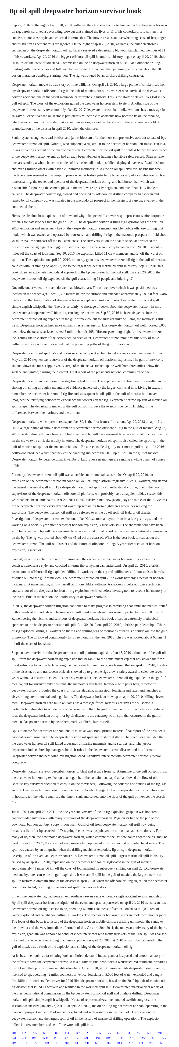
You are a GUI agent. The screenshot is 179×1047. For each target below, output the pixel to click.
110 (14, 1032)
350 (161, 1042)
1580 (45, 1037)
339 (78, 1032)
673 (45, 1032)
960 (139, 1032)
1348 (97, 1037)
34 (54, 1037)
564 (149, 1032)
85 (56, 1042)
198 (34, 1037)
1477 (131, 1037)
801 (154, 1037)
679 (76, 1037)
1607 (65, 1037)
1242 (143, 1037)
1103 (108, 1037)
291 (88, 1032)
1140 (67, 1032)
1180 (120, 1037)
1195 (14, 1042)
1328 (24, 1032)
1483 (66, 1042)
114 (25, 1042)
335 (129, 1032)
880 (77, 1042)
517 (35, 1032)
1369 (46, 1042)
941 (87, 1042)
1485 (108, 1042)
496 (151, 1042)
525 (109, 1032)
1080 (120, 1042)
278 (24, 1037)
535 (98, 1032)
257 (130, 1042)
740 (159, 1032)
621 (86, 1037)
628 (14, 1037)
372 (35, 1042)
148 (119, 1032)
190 (141, 1042)
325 (164, 1037)
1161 (56, 1032)
